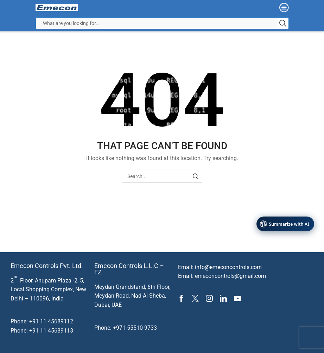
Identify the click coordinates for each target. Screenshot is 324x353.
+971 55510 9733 (135, 327)
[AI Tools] (285, 224)
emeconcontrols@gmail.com (230, 276)
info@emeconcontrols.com (228, 267)
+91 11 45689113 (51, 330)
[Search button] (282, 23)
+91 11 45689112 (51, 321)
